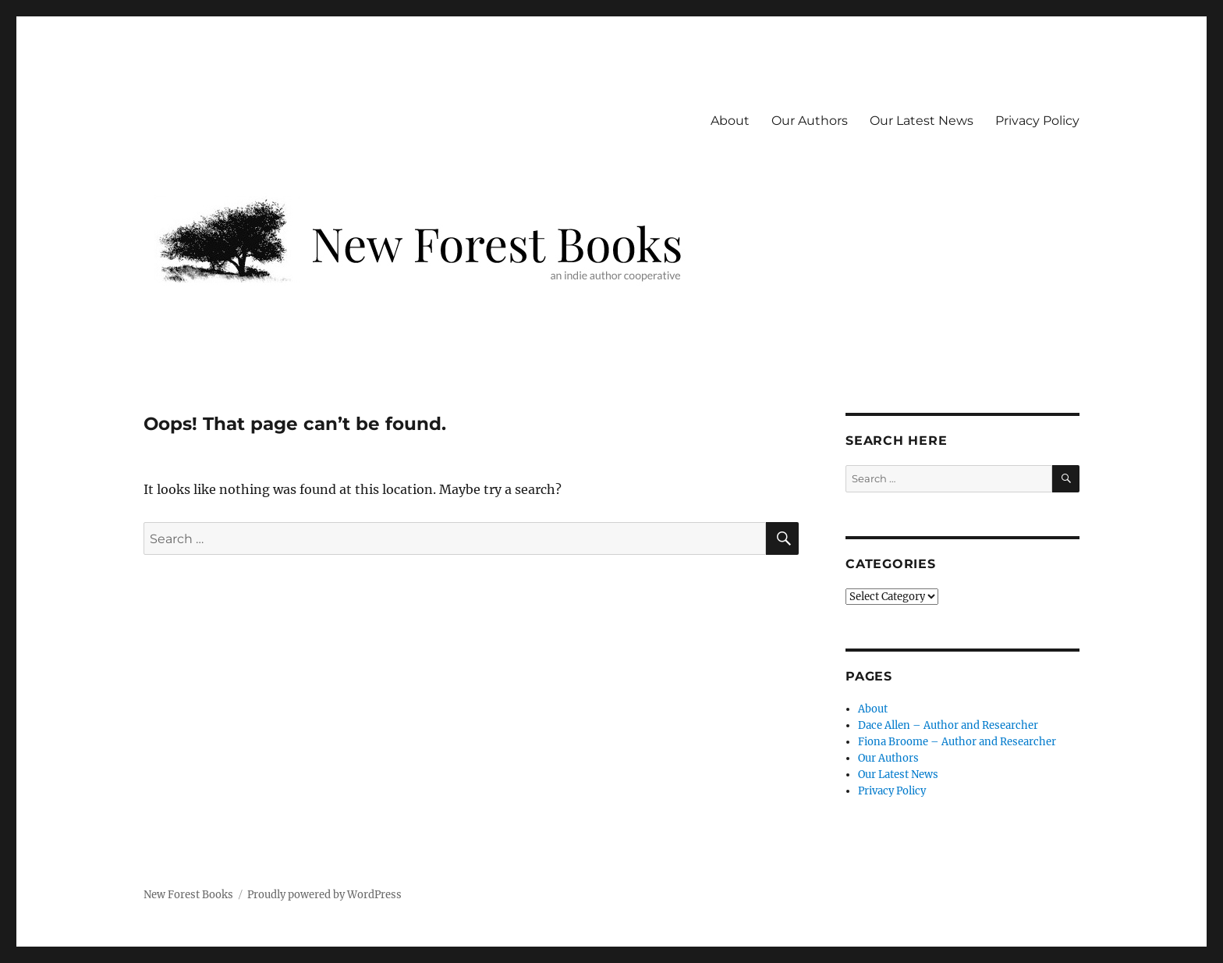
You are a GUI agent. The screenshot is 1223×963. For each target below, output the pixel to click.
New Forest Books (188, 894)
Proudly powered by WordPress (324, 894)
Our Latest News (921, 120)
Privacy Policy (1037, 120)
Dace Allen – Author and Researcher (948, 725)
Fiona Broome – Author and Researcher (957, 741)
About (730, 120)
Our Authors (809, 120)
